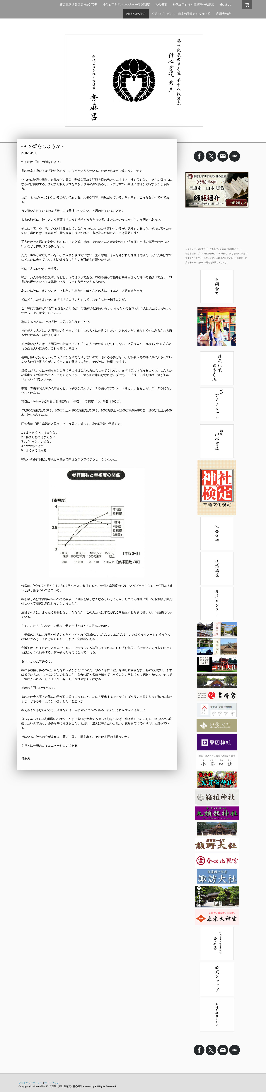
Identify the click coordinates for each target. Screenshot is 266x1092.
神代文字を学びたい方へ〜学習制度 (126, 4)
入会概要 (161, 4)
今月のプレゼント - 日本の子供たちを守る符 (181, 13)
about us (225, 4)
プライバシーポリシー (30, 1082)
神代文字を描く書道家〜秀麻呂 (193, 4)
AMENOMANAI (136, 13)
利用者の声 (223, 13)
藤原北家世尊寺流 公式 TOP (78, 4)
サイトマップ (51, 1082)
